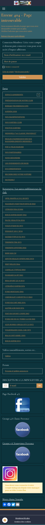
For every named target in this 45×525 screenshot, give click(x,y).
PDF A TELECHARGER (14, 147)
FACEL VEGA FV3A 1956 (15, 220)
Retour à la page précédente (13, 36)
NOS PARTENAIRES (13, 152)
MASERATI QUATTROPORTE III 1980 (20, 204)
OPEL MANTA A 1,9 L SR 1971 (17, 198)
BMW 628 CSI (10, 253)
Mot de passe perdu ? (22, 72)
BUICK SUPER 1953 (13, 341)
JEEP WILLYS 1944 (12, 264)
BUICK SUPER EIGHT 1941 (16, 215)
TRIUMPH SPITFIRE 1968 (15, 248)
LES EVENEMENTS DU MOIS (17, 163)
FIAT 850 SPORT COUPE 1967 (17, 314)
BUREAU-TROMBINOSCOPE (16, 106)
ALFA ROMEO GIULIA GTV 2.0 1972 (19, 324)
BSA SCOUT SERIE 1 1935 (15, 335)
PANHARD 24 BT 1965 (14, 275)
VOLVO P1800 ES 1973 (14, 226)
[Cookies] (5, 520)
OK (39, 385)
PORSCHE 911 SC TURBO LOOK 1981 (20, 319)
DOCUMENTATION (13, 169)
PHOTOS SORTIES (13, 128)
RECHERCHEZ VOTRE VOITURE (18, 174)
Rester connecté (12, 67)
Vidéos (8, 356)
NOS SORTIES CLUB (13, 122)
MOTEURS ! (10, 180)
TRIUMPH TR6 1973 (13, 242)
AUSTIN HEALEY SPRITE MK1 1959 (19, 259)
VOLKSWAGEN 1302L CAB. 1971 (18, 330)
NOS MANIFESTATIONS (15, 117)
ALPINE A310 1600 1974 (14, 308)
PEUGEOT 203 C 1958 (14, 231)
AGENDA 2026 (11, 111)
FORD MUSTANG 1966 (14, 292)
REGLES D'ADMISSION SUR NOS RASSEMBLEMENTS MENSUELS (18, 140)
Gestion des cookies (22, 522)
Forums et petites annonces (16, 371)
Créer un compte (8, 72)
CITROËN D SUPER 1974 (15, 286)
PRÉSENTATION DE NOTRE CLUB (19, 100)
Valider (22, 77)
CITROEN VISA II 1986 (14, 209)
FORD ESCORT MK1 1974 (15, 303)
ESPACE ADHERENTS (14, 95)
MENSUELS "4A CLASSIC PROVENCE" (20, 133)
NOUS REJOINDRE (12, 158)
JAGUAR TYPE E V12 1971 (15, 237)
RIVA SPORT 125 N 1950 (14, 281)
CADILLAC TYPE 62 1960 (15, 270)
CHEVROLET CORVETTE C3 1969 (18, 297)
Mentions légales (22, 518)
